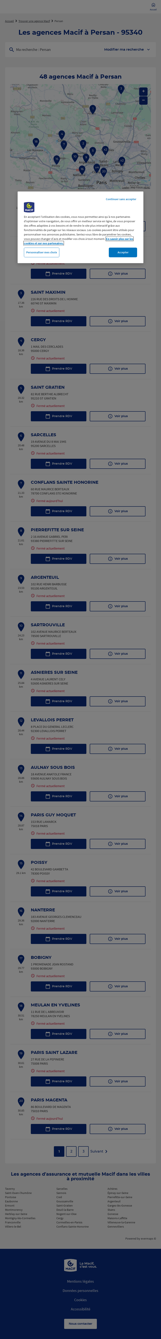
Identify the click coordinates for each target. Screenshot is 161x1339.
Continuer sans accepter (121, 199)
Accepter (123, 252)
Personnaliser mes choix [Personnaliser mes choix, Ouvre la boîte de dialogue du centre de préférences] (41, 252)
